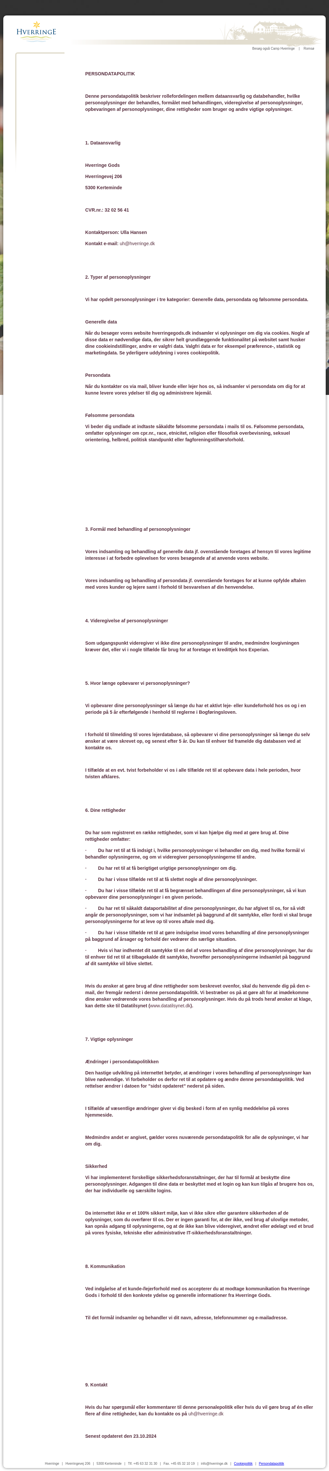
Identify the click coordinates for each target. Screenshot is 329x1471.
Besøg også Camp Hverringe (273, 48)
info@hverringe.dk (214, 1463)
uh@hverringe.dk (137, 243)
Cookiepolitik (243, 1463)
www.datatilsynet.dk (170, 1005)
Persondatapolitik (271, 1463)
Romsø (309, 48)
